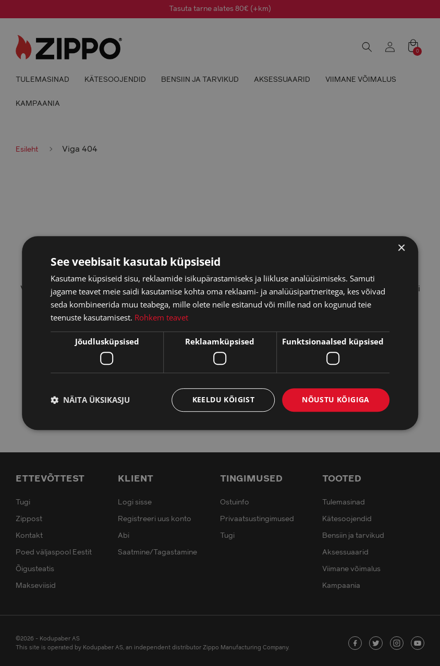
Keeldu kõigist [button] (223, 399)
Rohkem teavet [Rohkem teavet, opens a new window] (161, 317)
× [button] (401, 248)
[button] (90, 399)
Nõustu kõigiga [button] (336, 399)
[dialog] (220, 333)
